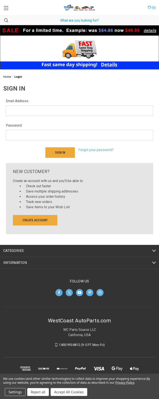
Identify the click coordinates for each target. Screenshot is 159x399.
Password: (14, 125)
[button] (79, 47)
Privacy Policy (124, 382)
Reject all (38, 392)
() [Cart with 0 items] (152, 7)
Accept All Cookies (69, 392)
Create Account (35, 220)
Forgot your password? (96, 150)
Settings (15, 392)
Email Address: (17, 101)
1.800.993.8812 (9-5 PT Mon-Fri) (82, 345)
